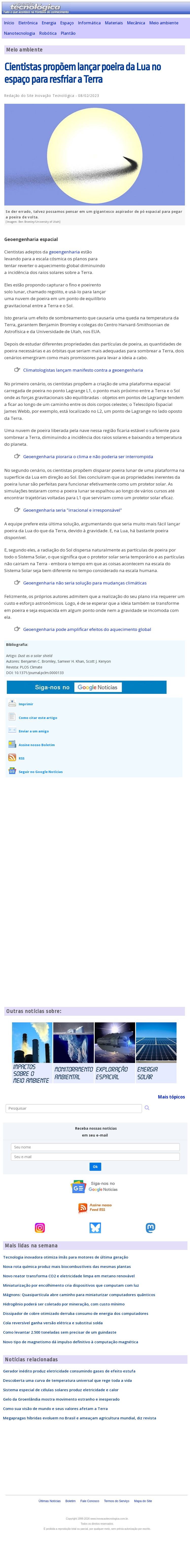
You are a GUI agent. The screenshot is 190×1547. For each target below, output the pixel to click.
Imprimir (26, 704)
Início (9, 23)
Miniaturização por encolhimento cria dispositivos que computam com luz (71, 1285)
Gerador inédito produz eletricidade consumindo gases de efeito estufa (69, 1370)
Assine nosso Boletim (37, 745)
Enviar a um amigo (34, 731)
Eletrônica (28, 23)
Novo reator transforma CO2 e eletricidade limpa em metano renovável (69, 1275)
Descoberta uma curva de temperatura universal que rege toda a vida (67, 1380)
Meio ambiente (163, 23)
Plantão (68, 33)
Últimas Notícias (50, 1501)
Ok (95, 1166)
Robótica (48, 33)
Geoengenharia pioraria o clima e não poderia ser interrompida (88, 456)
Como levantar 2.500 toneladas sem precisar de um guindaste (59, 1332)
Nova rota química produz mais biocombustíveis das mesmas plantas (67, 1266)
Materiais (114, 23)
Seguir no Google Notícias (41, 771)
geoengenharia (64, 252)
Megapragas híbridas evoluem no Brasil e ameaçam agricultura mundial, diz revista (79, 1417)
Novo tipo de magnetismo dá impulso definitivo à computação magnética (70, 1341)
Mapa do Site (143, 1501)
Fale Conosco (89, 1501)
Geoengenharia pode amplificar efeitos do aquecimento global (87, 629)
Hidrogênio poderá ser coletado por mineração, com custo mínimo (64, 1304)
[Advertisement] (147, 264)
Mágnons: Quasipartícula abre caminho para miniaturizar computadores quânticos (79, 1294)
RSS (21, 758)
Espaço (67, 23)
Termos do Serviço (116, 1501)
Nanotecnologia (19, 33)
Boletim (70, 1501)
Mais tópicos (171, 1097)
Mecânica (136, 23)
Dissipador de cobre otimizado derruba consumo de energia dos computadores (75, 1313)
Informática (89, 23)
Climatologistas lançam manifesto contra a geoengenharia (83, 370)
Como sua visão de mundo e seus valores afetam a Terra (55, 1408)
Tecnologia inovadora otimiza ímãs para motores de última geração (65, 1257)
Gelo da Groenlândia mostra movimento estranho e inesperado (61, 1399)
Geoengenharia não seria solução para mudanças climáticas (85, 583)
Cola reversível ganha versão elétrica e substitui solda (53, 1322)
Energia (49, 23)
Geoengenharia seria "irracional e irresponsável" (72, 510)
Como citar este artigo (38, 717)
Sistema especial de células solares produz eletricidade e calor (60, 1389)
